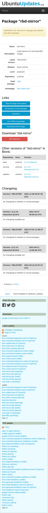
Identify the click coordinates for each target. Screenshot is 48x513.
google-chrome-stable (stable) (14, 492)
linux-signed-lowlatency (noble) (14, 462)
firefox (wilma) (7, 500)
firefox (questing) (8, 449)
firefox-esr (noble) (9, 457)
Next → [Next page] (18, 284)
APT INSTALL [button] (14, 139)
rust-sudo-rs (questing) (11, 382)
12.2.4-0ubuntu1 (30, 162)
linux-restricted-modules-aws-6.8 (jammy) (18, 341)
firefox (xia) (6, 495)
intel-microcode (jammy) (11, 379)
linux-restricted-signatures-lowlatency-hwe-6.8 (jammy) (23, 439)
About (7, 294)
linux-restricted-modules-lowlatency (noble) (19, 477)
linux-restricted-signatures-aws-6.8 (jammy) (19, 338)
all (7, 418)
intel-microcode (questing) (12, 371)
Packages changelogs (13, 330)
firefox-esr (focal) (8, 472)
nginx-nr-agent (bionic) (11, 431)
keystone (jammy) (9, 400)
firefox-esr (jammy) (9, 464)
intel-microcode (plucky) (11, 374)
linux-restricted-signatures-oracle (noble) (18, 351)
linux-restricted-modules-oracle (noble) (17, 353)
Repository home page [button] (16, 126)
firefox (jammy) (8, 467)
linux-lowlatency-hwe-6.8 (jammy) (15, 490)
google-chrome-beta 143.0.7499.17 (16, 318)
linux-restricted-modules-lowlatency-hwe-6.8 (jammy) (23, 469)
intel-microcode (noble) (11, 377)
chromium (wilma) (9, 503)
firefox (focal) (7, 474)
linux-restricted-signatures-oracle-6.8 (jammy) (20, 361)
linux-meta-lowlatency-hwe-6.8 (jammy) (17, 485)
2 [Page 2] (13, 284)
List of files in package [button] (16, 121)
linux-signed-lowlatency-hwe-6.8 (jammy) (18, 444)
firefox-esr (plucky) (9, 451)
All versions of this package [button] (16, 109)
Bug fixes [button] (16, 114)
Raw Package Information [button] (16, 103)
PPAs (7, 427)
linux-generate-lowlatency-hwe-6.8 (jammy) (19, 487)
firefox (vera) (7, 505)
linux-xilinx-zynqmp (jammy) (13, 348)
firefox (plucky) (8, 454)
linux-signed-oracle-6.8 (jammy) (14, 366)
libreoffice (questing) (10, 415)
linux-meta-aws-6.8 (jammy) (13, 346)
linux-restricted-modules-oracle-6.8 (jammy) (19, 364)
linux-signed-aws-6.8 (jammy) (13, 343)
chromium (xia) (8, 497)
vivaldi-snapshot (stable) (11, 433)
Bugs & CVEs (10, 332)
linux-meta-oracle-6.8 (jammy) (14, 369)
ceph (19, 81)
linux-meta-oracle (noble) (12, 359)
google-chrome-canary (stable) (14, 436)
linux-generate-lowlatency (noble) (15, 482)
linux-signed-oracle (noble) (12, 356)
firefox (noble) (7, 459)
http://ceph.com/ (23, 89)
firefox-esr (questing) (10, 446)
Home (5, 10)
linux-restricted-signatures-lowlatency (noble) (20, 441)
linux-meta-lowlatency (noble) (13, 480)
